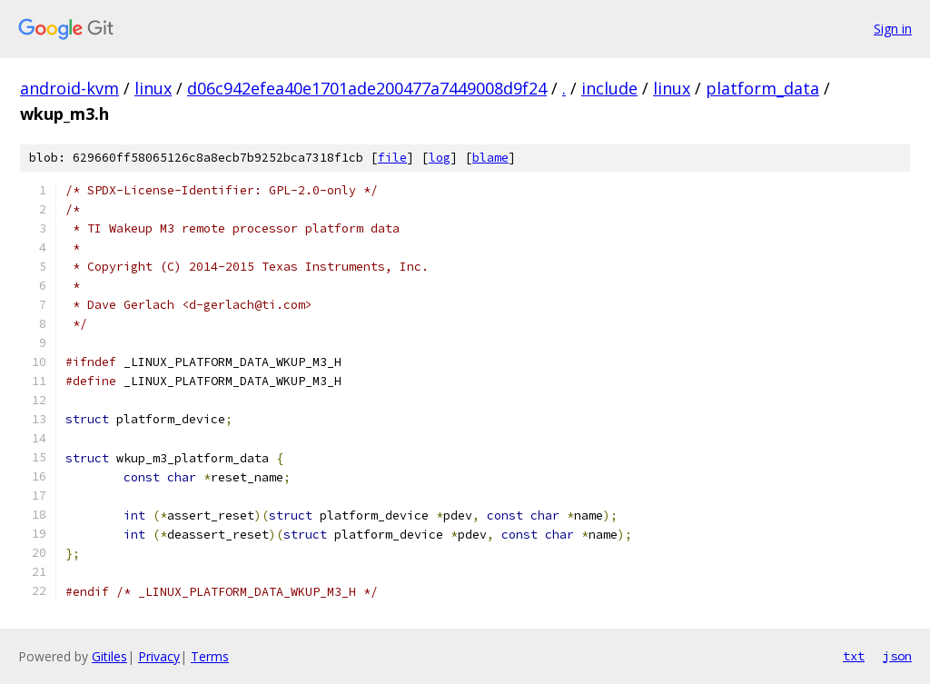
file (392, 157)
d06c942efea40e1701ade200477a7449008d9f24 (367, 88)
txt (854, 656)
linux (153, 88)
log (439, 157)
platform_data (762, 88)
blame (490, 157)
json (897, 656)
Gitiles (109, 656)
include (609, 88)
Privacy (159, 656)
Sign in (893, 28)
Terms (210, 656)
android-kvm (69, 88)
